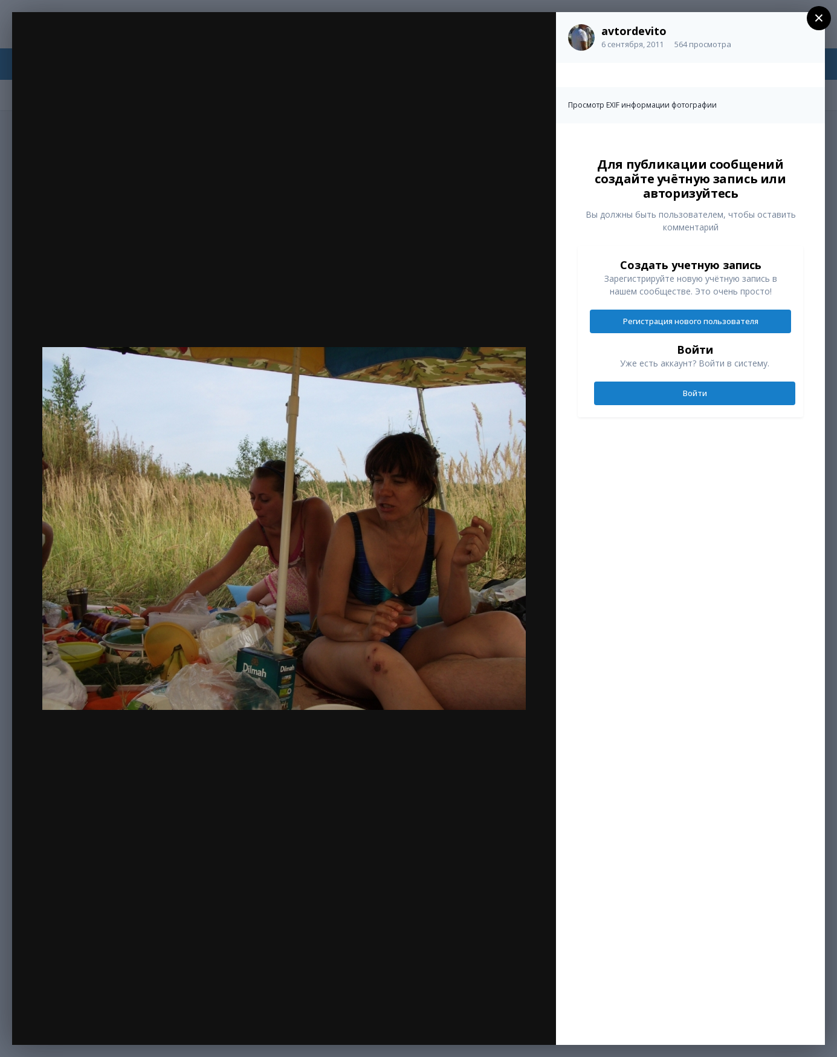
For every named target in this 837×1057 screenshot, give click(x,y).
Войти (695, 393)
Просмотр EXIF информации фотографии (642, 105)
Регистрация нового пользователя (690, 321)
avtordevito (634, 31)
